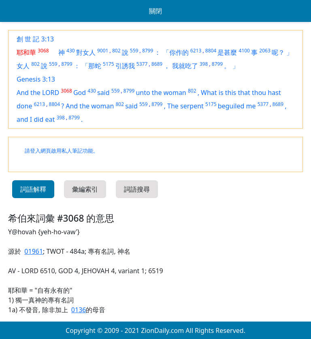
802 (116, 50)
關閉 (155, 10)
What (210, 92)
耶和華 (26, 52)
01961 (33, 251)
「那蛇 (91, 65)
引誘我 (125, 65)
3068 (43, 50)
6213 (195, 50)
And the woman (90, 105)
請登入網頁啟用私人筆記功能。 (61, 151)
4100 (244, 50)
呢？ (278, 52)
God (79, 92)
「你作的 (176, 52)
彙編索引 (85, 189)
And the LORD (38, 92)
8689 (156, 63)
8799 (147, 50)
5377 (141, 63)
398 (204, 63)
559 (134, 50)
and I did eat (36, 119)
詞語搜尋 (137, 189)
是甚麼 (227, 52)
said (103, 92)
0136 (78, 309)
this (231, 92)
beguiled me (237, 105)
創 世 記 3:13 (35, 39)
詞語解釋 (33, 189)
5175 (108, 63)
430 (70, 50)
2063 (264, 50)
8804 (210, 50)
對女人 (86, 52)
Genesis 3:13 (36, 79)
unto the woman (161, 92)
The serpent (185, 105)
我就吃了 (185, 65)
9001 (102, 50)
